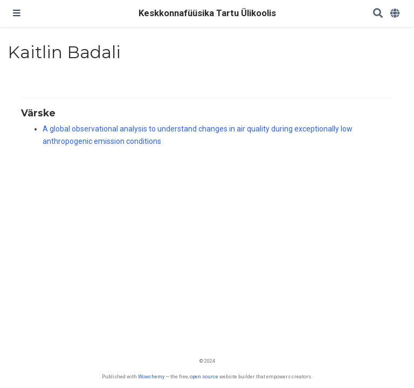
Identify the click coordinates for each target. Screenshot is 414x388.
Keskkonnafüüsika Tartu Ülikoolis (207, 13)
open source (204, 376)
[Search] (378, 14)
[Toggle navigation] (16, 13)
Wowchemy (151, 376)
